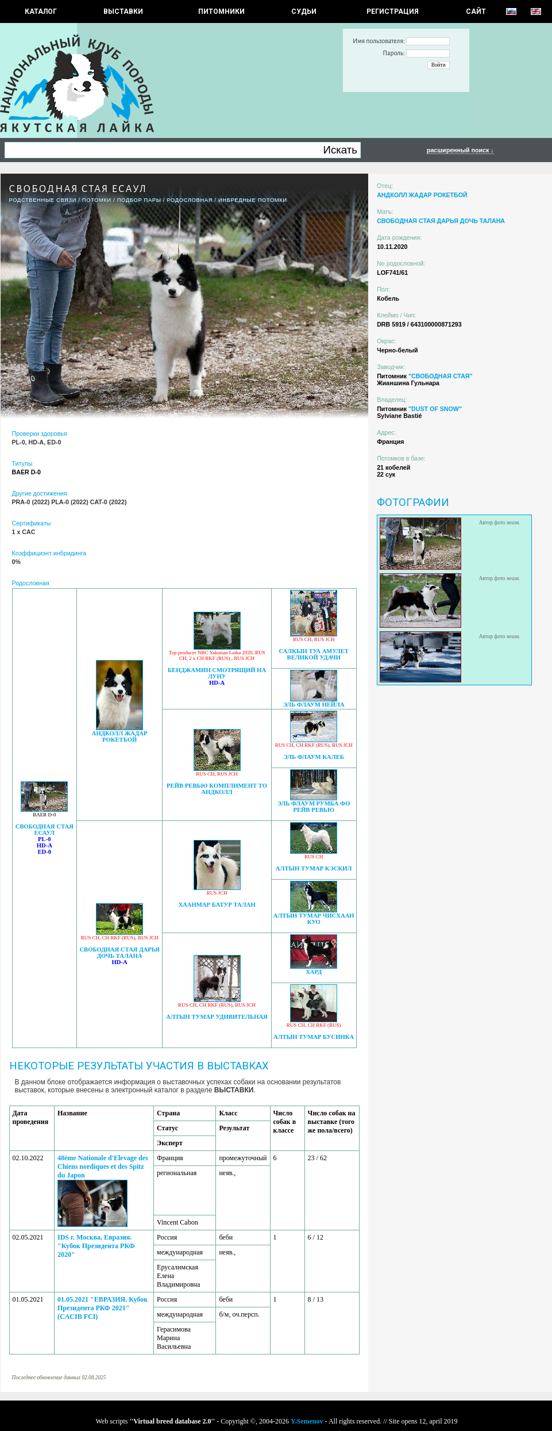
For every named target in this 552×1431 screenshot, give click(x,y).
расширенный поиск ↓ (460, 150)
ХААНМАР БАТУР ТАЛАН (216, 904)
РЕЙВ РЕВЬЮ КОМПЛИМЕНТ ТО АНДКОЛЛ (217, 788)
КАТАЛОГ (41, 11)
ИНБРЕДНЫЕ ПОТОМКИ (252, 200)
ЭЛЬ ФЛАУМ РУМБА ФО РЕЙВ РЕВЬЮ (313, 806)
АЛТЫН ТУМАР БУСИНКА (313, 1037)
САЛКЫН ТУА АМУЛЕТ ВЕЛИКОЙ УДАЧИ (314, 654)
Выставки (123, 11)
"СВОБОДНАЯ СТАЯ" (440, 376)
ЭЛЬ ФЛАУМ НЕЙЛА (314, 704)
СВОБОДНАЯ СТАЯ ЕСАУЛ (45, 829)
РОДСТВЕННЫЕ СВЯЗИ (43, 200)
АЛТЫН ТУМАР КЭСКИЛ (314, 868)
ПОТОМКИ (96, 200)
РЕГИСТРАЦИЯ (392, 11)
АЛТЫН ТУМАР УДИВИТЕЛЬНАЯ (217, 1017)
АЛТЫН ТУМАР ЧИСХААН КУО (313, 918)
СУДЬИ (303, 11)
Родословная (190, 200)
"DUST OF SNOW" (435, 408)
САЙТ (476, 11)
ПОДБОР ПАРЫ (139, 200)
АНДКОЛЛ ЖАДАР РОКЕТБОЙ (120, 736)
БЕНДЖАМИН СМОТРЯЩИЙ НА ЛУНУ (217, 673)
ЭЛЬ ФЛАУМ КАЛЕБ (314, 757)
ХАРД (314, 972)
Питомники (221, 11)
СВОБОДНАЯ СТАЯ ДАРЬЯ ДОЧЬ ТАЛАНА (119, 952)
